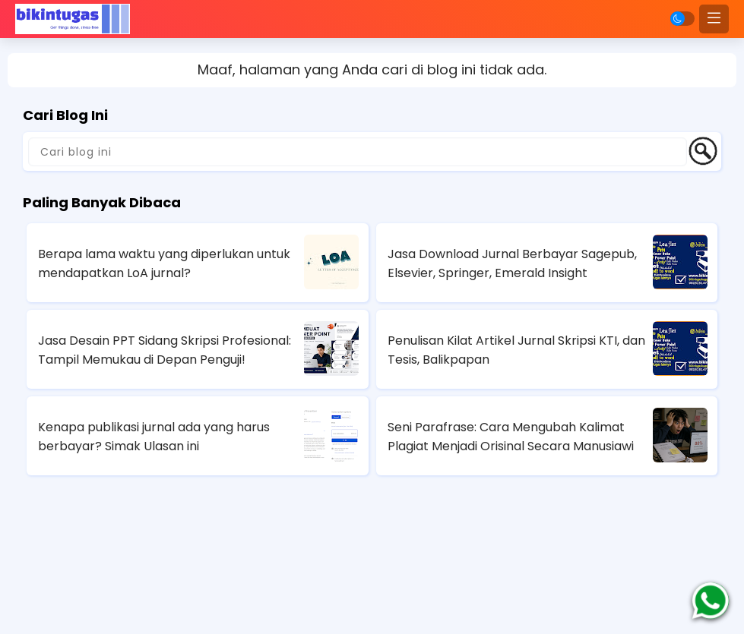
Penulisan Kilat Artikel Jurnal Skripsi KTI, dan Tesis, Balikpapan (516, 350)
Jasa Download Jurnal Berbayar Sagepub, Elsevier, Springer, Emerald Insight (512, 263)
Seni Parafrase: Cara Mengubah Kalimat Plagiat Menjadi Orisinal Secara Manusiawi (511, 436)
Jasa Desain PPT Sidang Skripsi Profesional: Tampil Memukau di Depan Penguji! (164, 350)
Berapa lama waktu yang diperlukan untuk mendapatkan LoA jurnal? (164, 263)
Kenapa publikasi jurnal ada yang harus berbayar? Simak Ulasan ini (154, 436)
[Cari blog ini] (357, 151)
